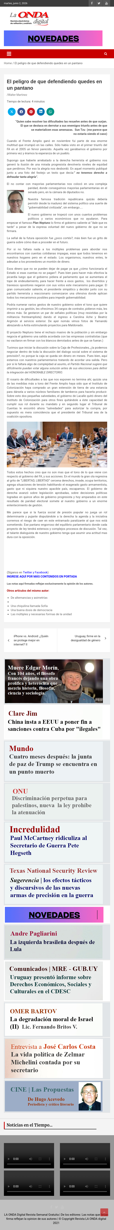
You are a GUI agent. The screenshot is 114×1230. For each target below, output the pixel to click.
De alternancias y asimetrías (29, 597)
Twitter (27, 572)
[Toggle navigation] (9, 53)
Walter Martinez (17, 94)
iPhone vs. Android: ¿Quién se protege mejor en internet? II (31, 640)
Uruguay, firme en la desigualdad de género (85, 638)
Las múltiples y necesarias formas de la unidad (41, 614)
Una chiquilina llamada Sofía (29, 606)
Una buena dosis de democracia (31, 610)
